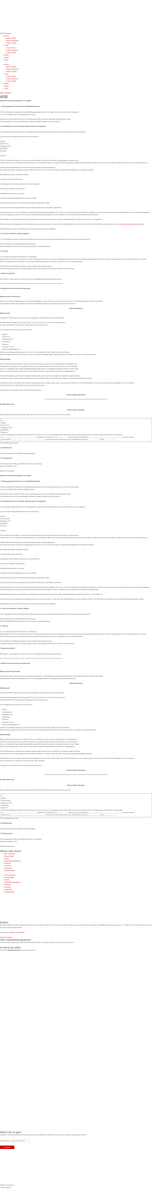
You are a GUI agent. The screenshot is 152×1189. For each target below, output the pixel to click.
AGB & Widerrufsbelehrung (13, 861)
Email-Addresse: (5, 1141)
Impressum (8, 866)
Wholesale (7, 863)
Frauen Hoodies (12, 52)
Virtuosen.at (11, 1185)
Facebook (12, 932)
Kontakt (6, 858)
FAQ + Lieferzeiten (10, 854)
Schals (6, 60)
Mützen (6, 55)
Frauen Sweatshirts (13, 50)
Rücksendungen (9, 856)
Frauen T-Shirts (11, 48)
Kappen (6, 57)
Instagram (22, 932)
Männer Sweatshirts (13, 41)
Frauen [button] (6, 45)
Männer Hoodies (12, 43)
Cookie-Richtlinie (9, 870)
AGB (1, 471)
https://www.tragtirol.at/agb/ (129, 224)
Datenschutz (8, 868)
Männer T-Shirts (12, 38)
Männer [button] (6, 36)
